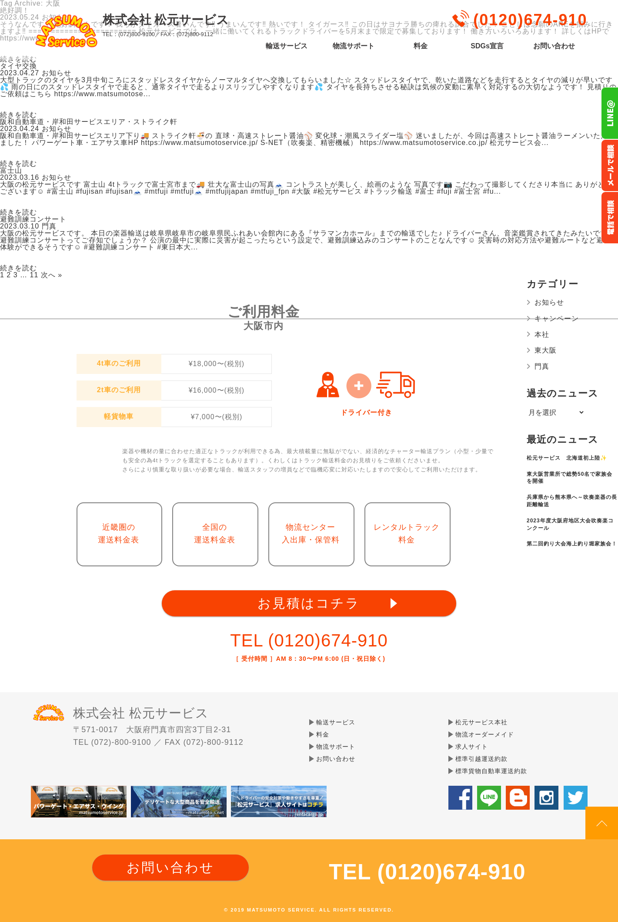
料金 (421, 46)
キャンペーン (556, 318)
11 (34, 275)
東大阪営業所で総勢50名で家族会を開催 (569, 478)
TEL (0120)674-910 (309, 640)
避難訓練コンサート (33, 219)
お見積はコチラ (308, 603)
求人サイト (471, 746)
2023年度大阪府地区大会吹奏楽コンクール (570, 524)
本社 (541, 334)
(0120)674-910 (530, 20)
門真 (541, 366)
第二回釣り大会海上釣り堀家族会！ (572, 544)
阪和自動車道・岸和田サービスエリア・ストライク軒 (88, 121)
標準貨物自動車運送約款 (491, 770)
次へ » (51, 275)
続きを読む (18, 114)
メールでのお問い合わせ (609, 165)
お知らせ (549, 302)
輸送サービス (286, 46)
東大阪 (545, 350)
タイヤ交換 (18, 66)
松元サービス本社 (481, 722)
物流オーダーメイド (484, 734)
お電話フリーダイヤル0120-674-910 (609, 218)
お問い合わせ (554, 46)
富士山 (11, 170)
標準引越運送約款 (481, 758)
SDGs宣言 (487, 46)
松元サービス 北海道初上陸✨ (567, 458)
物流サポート (353, 46)
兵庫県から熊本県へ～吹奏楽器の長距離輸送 (572, 501)
